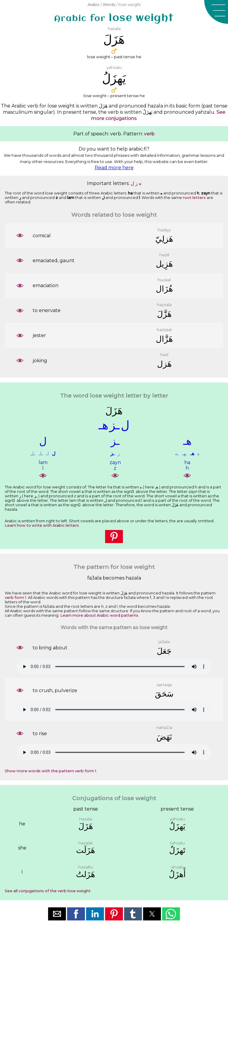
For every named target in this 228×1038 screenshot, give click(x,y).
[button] (216, 12)
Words (109, 4)
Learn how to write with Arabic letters (42, 525)
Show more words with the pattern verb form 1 (50, 771)
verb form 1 (15, 597)
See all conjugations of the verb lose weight (48, 891)
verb (149, 134)
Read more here (114, 167)
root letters (194, 197)
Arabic (94, 4)
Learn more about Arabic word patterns (99, 615)
